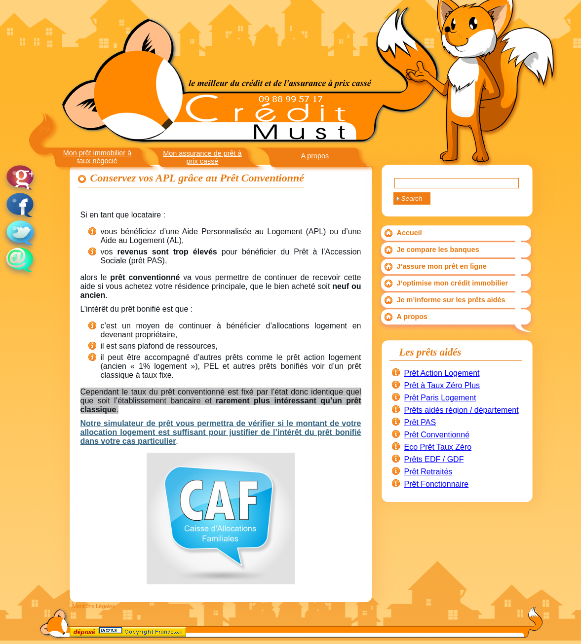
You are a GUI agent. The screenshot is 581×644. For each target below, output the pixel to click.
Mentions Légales (94, 606)
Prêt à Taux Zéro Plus (442, 385)
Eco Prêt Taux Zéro (438, 447)
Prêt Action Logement (442, 373)
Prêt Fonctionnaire (436, 484)
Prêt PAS (420, 422)
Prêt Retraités (428, 471)
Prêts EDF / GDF (434, 459)
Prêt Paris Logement (440, 398)
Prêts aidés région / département (461, 410)
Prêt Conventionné (437, 434)
